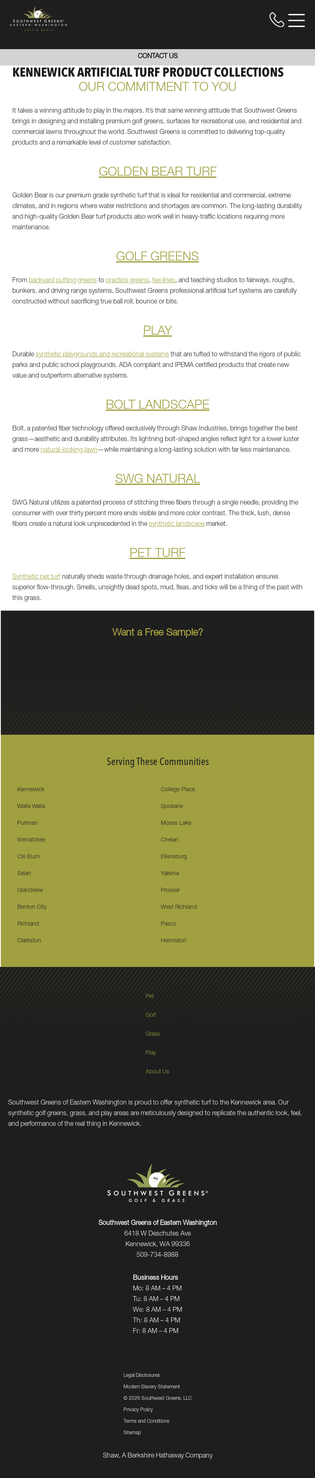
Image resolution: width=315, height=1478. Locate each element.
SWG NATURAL (157, 480)
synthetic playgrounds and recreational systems (102, 355)
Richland (28, 924)
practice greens (127, 281)
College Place (178, 790)
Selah (24, 874)
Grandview (30, 891)
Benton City (31, 907)
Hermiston (174, 941)
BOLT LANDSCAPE (158, 406)
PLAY (157, 332)
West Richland (179, 907)
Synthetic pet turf (36, 577)
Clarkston (29, 941)
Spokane (172, 807)
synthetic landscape (177, 524)
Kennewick (30, 790)
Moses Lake (176, 823)
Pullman (27, 823)
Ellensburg (174, 857)
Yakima (170, 874)
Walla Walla (31, 807)
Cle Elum (28, 857)
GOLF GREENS (157, 258)
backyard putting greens (63, 281)
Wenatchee (31, 840)
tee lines (163, 281)
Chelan (169, 840)
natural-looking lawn (69, 450)
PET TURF (157, 554)
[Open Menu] (296, 20)
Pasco (168, 924)
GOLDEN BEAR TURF (158, 173)
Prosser (170, 891)
